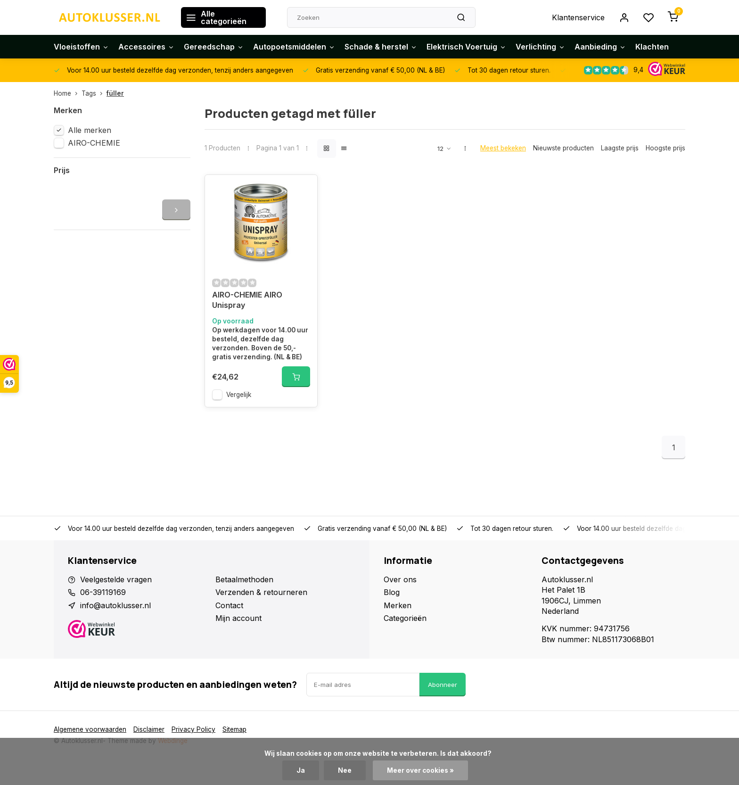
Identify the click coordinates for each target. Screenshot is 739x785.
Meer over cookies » (420, 770)
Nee (345, 770)
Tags (94, 93)
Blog (392, 592)
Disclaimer (148, 729)
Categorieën (405, 618)
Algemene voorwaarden (90, 729)
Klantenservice (578, 17)
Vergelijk (238, 394)
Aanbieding (600, 46)
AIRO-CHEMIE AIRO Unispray (247, 300)
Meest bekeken (503, 148)
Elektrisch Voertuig (466, 46)
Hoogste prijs (665, 148)
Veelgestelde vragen (116, 579)
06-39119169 (103, 592)
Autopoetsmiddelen (294, 46)
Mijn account (238, 618)
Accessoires (146, 46)
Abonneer (442, 684)
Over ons (400, 579)
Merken (397, 605)
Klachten (652, 46)
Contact (229, 605)
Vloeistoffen (81, 46)
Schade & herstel (381, 46)
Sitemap (234, 729)
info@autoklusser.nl (115, 605)
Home (68, 93)
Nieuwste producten (563, 148)
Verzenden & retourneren (261, 592)
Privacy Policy (193, 729)
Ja (300, 770)
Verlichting (540, 46)
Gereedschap (214, 46)
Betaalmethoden (244, 579)
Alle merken (89, 130)
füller (115, 93)
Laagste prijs (620, 148)
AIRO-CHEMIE (94, 143)
